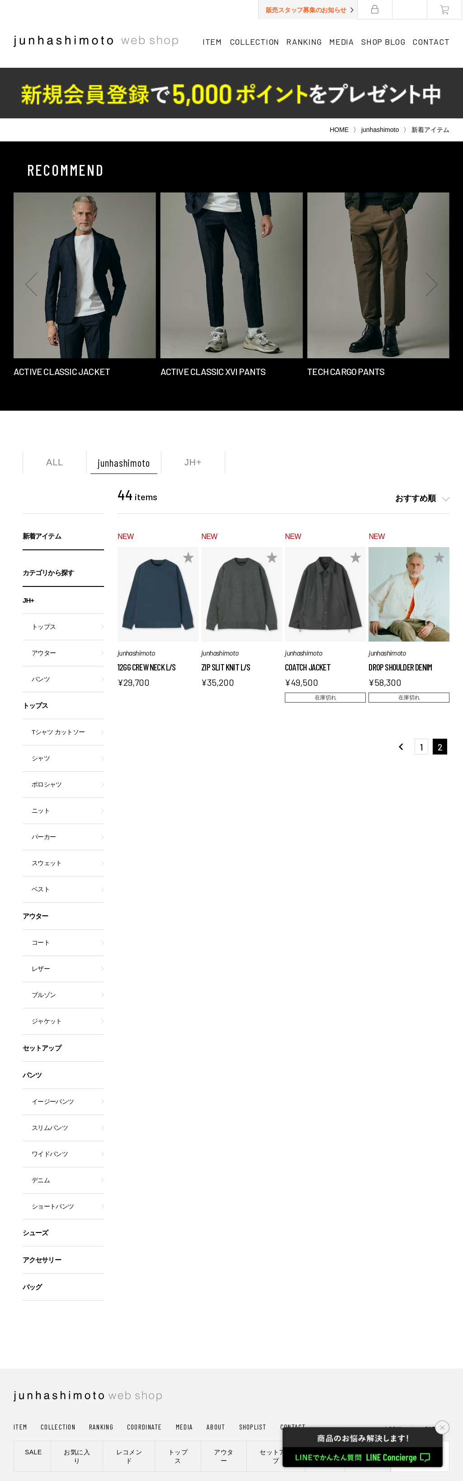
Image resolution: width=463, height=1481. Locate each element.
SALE (33, 1401)
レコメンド (129, 1406)
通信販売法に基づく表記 (237, 1437)
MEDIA (342, 42)
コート (41, 892)
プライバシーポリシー (158, 1437)
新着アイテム (42, 485)
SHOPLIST (253, 1376)
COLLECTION (254, 42)
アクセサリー (42, 1209)
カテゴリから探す (48, 522)
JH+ (193, 412)
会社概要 (101, 1437)
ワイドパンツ (50, 1103)
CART (432, 1378)
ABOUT (216, 1376)
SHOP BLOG (384, 42)
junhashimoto (380, 79)
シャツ (41, 707)
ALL (54, 412)
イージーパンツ (53, 1051)
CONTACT (431, 42)
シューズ (35, 1182)
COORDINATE (144, 1376)
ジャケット (47, 970)
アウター (44, 602)
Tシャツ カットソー (58, 681)
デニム (41, 1129)
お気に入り (77, 1406)
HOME (339, 79)
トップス (44, 576)
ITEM (212, 42)
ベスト (41, 838)
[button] (31, 234)
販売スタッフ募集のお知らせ (307, 10)
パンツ (41, 628)
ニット (41, 760)
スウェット (47, 812)
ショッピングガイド (47, 1437)
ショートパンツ (53, 1156)
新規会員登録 (420, 1406)
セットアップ (42, 997)
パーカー (44, 786)
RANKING (304, 42)
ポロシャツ (47, 734)
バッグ (32, 1236)
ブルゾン (44, 944)
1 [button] (421, 696)
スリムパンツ (50, 1077)
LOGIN (393, 1378)
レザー (41, 918)
